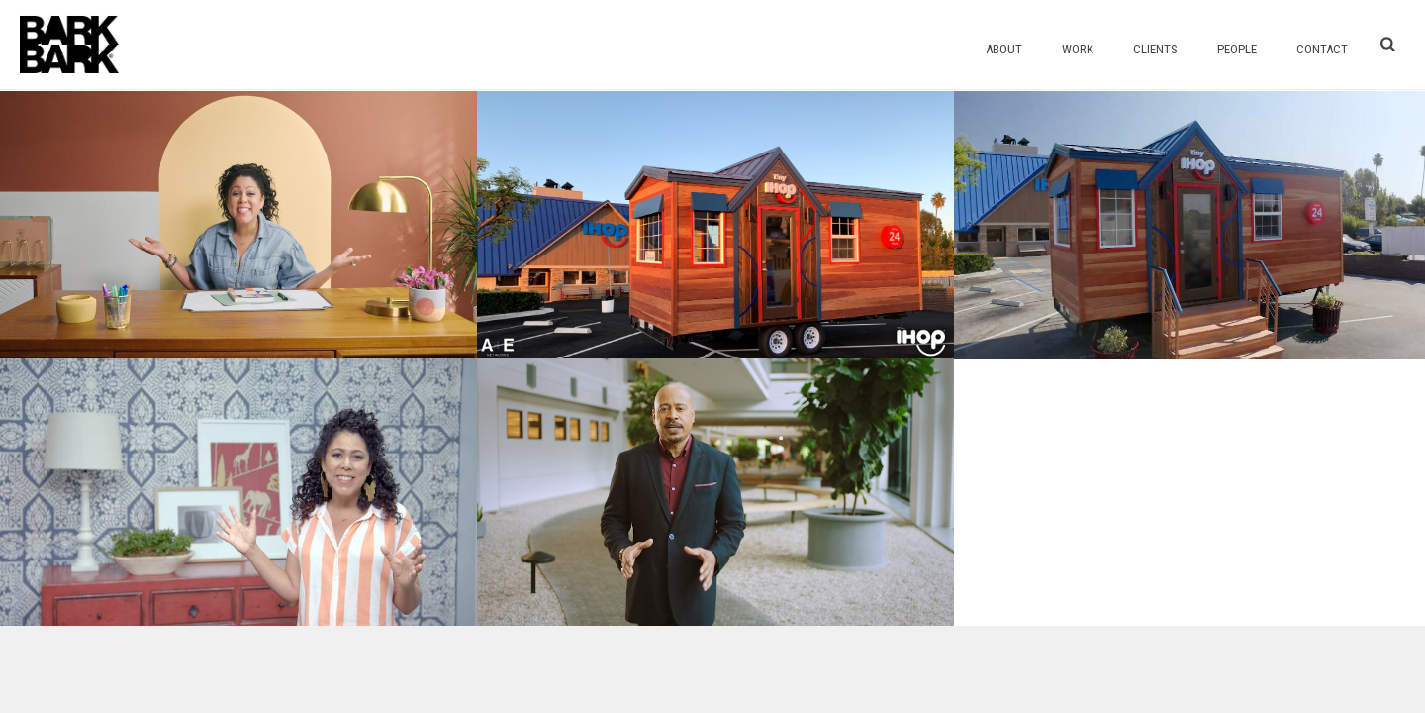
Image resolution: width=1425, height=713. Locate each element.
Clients (1155, 49)
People (1237, 49)
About (1004, 49)
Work (1077, 49)
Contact (1322, 49)
